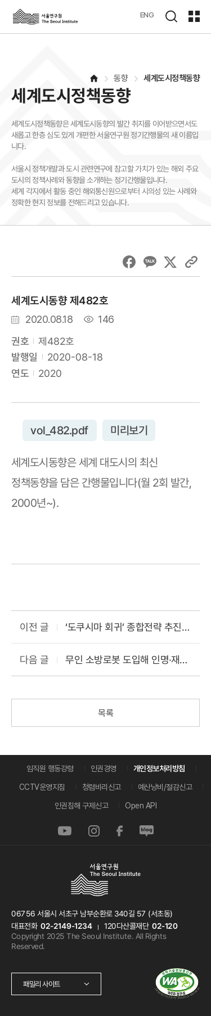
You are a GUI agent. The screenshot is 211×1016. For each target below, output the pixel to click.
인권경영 (103, 768)
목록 (105, 713)
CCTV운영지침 (42, 787)
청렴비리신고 (101, 787)
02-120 (164, 925)
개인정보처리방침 (159, 768)
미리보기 (128, 430)
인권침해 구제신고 (82, 805)
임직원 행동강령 (50, 768)
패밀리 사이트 (41, 983)
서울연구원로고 (45, 16)
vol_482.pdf (59, 430)
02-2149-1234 (66, 925)
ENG (147, 14)
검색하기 (171, 16)
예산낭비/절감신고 (165, 787)
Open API (140, 805)
